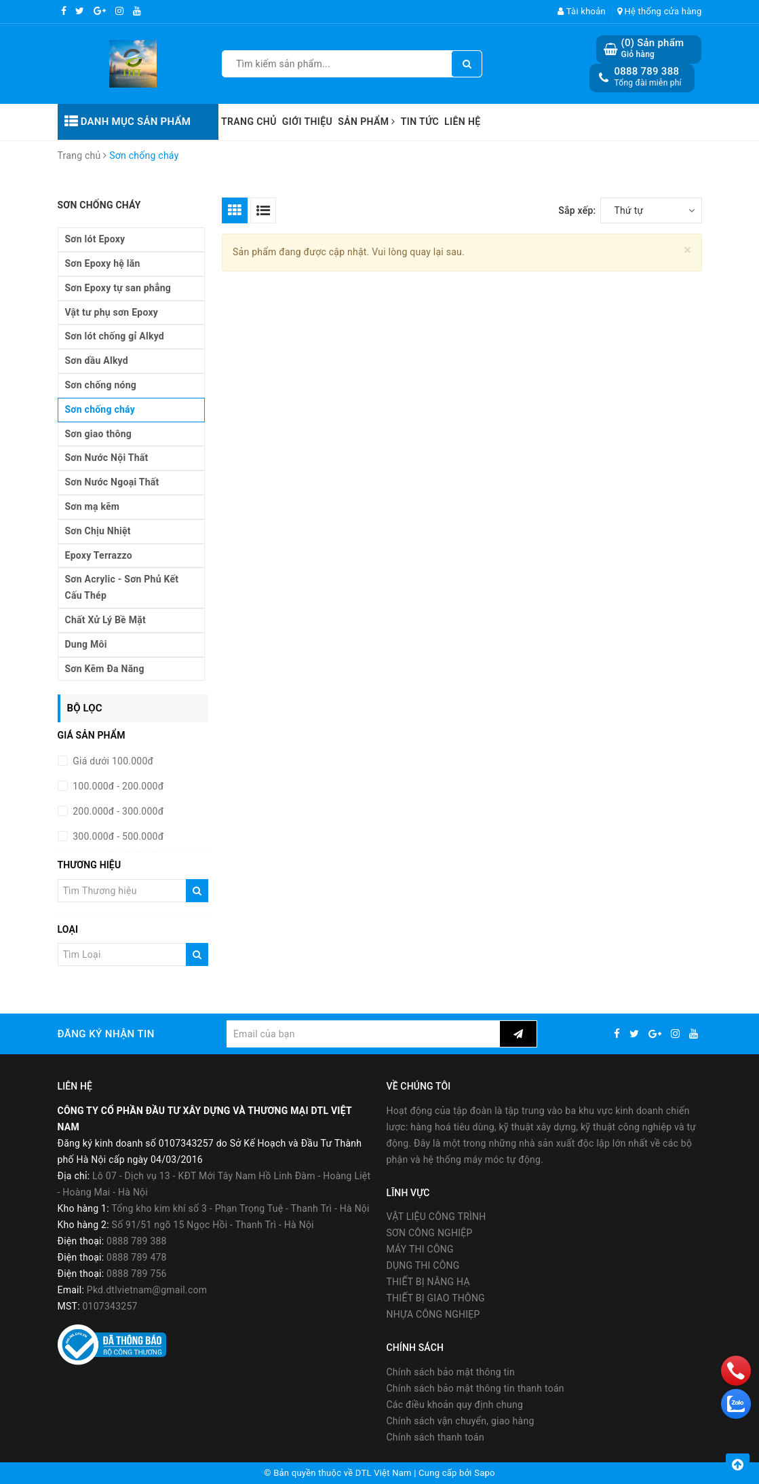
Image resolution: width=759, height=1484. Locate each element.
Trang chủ (249, 121)
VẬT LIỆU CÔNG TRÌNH (436, 1216)
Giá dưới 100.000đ (112, 761)
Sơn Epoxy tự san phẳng (118, 287)
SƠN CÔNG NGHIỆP (430, 1232)
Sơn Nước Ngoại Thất (112, 482)
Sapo (484, 1473)
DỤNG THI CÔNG (423, 1265)
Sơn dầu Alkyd (96, 360)
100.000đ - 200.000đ (117, 786)
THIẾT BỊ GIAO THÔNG (436, 1298)
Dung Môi (86, 644)
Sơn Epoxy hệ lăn (102, 263)
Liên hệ (462, 121)
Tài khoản (582, 11)
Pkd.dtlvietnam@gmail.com (147, 1289)
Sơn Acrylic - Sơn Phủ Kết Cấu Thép (122, 587)
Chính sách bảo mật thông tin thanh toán (475, 1388)
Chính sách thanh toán (435, 1437)
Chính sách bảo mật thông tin (451, 1372)
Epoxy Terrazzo (98, 555)
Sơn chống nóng (101, 384)
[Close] (687, 250)
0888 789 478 (136, 1257)
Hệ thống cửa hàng (659, 11)
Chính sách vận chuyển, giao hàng (460, 1420)
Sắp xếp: (577, 210)
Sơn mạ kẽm (92, 506)
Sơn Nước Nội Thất (107, 457)
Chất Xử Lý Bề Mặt (105, 619)
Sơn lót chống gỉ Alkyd (115, 336)
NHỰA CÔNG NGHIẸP (433, 1314)
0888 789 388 (646, 71)
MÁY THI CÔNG (420, 1249)
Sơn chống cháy (100, 409)
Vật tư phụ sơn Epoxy (112, 312)
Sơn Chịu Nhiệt (98, 530)
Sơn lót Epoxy (95, 239)
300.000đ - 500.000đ (117, 836)
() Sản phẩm (652, 48)
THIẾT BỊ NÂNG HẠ (428, 1281)
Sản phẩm (366, 121)
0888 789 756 (136, 1273)
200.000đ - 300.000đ (117, 811)
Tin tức (420, 121)
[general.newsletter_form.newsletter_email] (363, 1033)
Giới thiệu (307, 121)
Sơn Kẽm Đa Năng (104, 668)
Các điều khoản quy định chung (455, 1404)
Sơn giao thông (98, 433)
